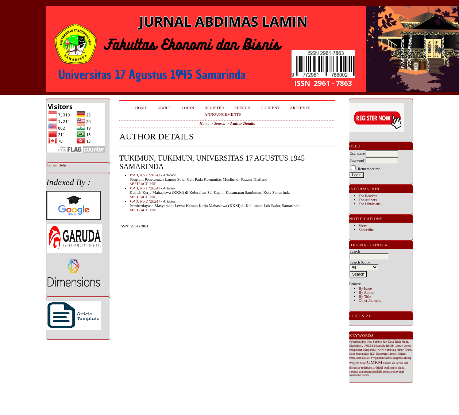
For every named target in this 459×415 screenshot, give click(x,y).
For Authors (368, 200)
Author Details (242, 123)
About (164, 108)
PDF (153, 184)
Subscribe (366, 230)
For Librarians (370, 204)
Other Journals (370, 301)
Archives (300, 108)
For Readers (368, 196)
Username (357, 153)
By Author (367, 293)
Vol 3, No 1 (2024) (144, 175)
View (363, 226)
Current (270, 108)
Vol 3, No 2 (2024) (144, 201)
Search (242, 108)
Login (188, 108)
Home (141, 108)
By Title (365, 297)
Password (357, 160)
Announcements (223, 114)
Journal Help (56, 165)
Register (214, 108)
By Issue (365, 289)
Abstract (139, 184)
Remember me (369, 169)
